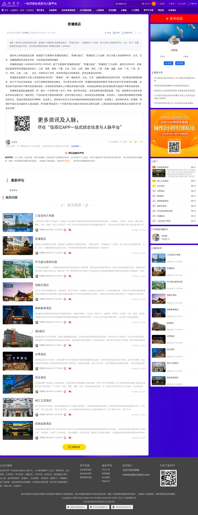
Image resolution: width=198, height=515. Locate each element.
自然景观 (53, 10)
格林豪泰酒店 (43, 308)
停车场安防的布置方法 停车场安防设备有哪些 (173, 103)
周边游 (161, 10)
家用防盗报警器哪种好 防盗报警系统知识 (171, 86)
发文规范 (106, 477)
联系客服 (106, 473)
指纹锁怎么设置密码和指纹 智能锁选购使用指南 (174, 90)
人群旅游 (100, 10)
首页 (4, 10)
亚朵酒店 (40, 377)
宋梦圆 (26, 33)
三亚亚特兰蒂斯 (44, 215)
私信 (180, 63)
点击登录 (76, 146)
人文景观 (135, 10)
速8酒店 (40, 331)
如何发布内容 (85, 473)
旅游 (22, 10)
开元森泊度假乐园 (46, 261)
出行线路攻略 (85, 10)
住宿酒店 (30, 10)
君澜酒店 (40, 238)
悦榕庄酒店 (42, 285)
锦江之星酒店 (43, 400)
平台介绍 (106, 470)
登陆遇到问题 (85, 477)
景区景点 (40, 10)
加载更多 (76, 447)
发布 (172, 4)
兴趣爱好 (14, 10)
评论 (107, 33)
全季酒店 (40, 354)
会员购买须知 (85, 470)
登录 (163, 4)
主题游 (124, 10)
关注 (168, 63)
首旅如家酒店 (43, 423)
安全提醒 (112, 10)
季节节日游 (148, 10)
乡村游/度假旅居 (68, 10)
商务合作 (106, 481)
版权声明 (127, 33)
